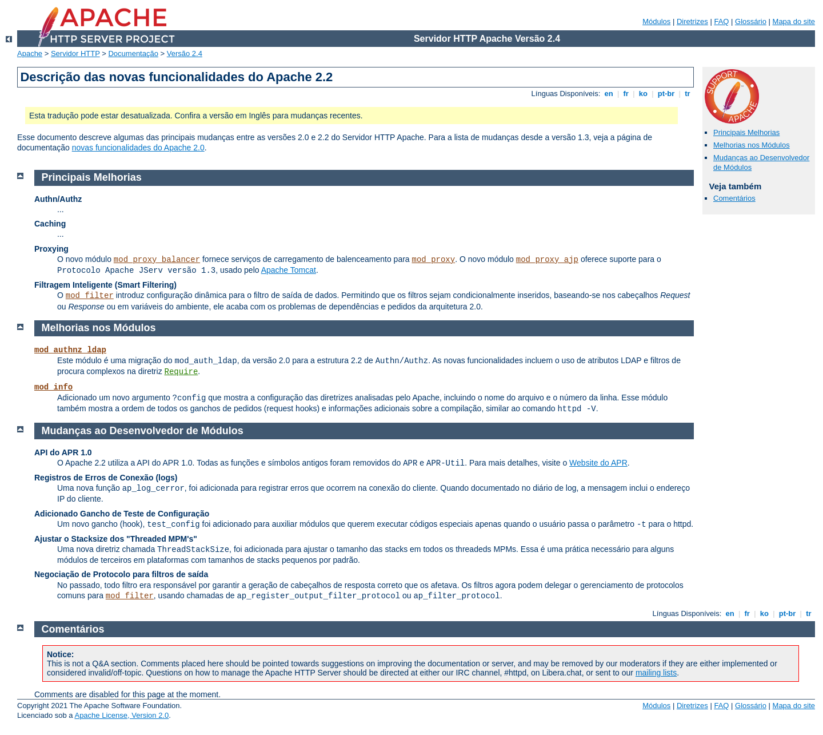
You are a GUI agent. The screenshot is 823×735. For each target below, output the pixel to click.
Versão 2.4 (184, 53)
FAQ (721, 21)
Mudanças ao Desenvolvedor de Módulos (142, 430)
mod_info (53, 387)
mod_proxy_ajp (547, 259)
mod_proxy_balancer (157, 259)
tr (688, 93)
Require (181, 371)
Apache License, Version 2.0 (121, 715)
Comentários (734, 198)
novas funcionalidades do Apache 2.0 (138, 147)
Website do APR (598, 462)
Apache (29, 53)
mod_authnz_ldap (70, 350)
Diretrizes (692, 21)
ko (643, 93)
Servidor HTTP (75, 53)
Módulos (656, 21)
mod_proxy (434, 259)
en (608, 93)
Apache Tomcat (288, 270)
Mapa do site (794, 21)
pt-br (666, 93)
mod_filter (90, 295)
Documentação (133, 53)
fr (626, 93)
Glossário (750, 21)
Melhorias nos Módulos (751, 145)
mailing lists (656, 672)
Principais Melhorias (746, 132)
